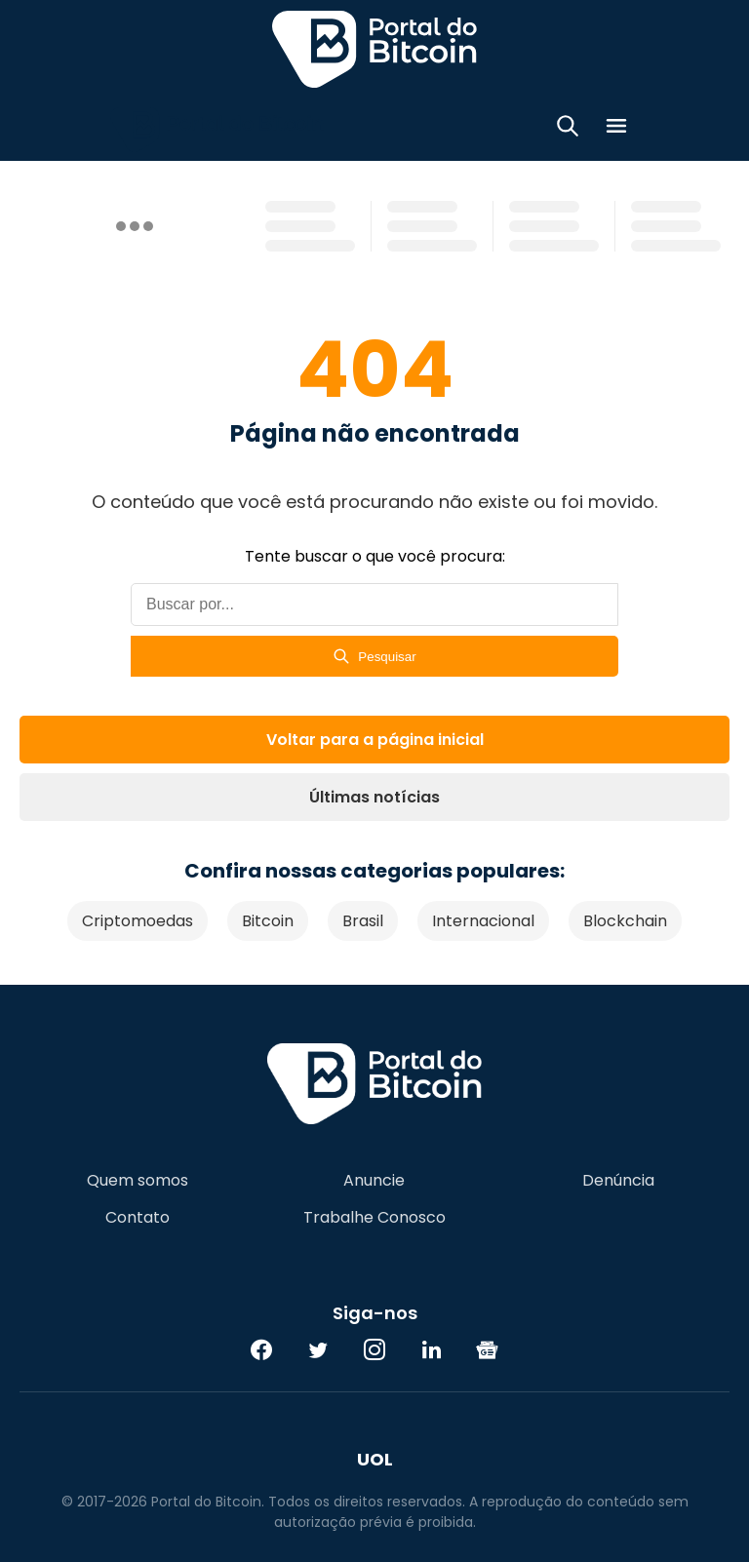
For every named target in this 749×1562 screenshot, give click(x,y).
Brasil (362, 921)
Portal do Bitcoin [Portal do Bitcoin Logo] (374, 49)
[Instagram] (374, 1349)
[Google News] (487, 1349)
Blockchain (625, 921)
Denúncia (618, 1180)
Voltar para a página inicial (375, 739)
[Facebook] (261, 1349)
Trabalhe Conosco (374, 1218)
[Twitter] (317, 1349)
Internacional (483, 921)
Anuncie (374, 1180)
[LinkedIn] (431, 1349)
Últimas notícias (374, 797)
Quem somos (137, 1180)
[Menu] (616, 129)
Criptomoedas (137, 921)
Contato (137, 1218)
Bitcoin (268, 921)
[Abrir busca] (567, 129)
